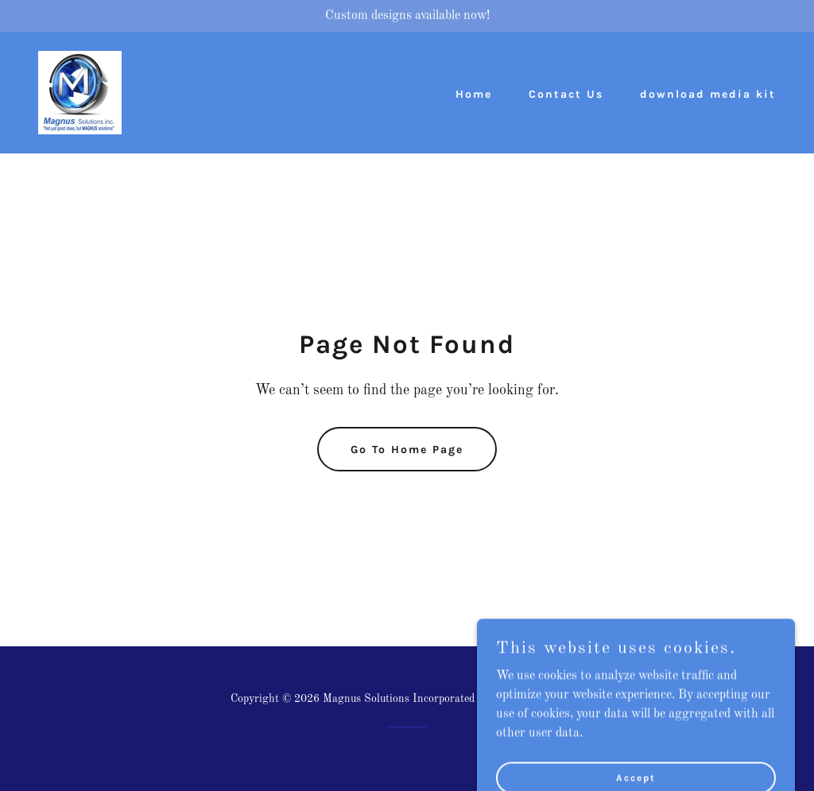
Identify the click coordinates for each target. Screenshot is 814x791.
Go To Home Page (407, 449)
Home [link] (473, 94)
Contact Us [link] (566, 94)
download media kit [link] (708, 94)
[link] (80, 92)
